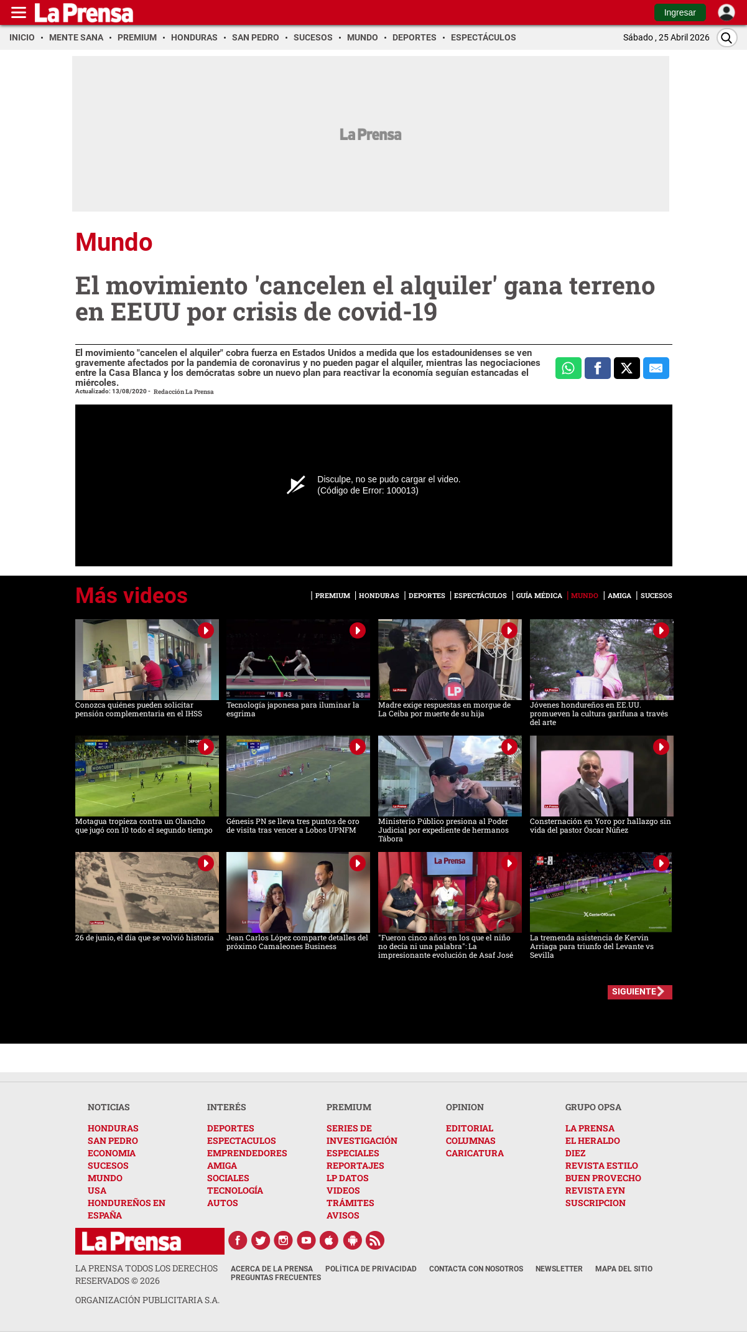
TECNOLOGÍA (235, 1190)
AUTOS (222, 1203)
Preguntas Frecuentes (276, 1277)
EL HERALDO (592, 1140)
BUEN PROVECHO (603, 1178)
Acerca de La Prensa (272, 1269)
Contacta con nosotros (476, 1269)
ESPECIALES (353, 1153)
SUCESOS (108, 1165)
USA (97, 1190)
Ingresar (680, 12)
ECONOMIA (112, 1153)
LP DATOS (348, 1178)
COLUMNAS (471, 1140)
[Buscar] (727, 37)
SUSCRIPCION (595, 1203)
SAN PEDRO (113, 1140)
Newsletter (559, 1269)
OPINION (465, 1107)
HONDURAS (113, 1128)
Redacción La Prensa (184, 392)
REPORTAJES (355, 1165)
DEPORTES (230, 1128)
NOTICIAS (109, 1107)
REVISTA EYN (595, 1190)
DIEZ (575, 1153)
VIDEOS (343, 1190)
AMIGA (222, 1165)
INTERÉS (226, 1107)
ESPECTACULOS (241, 1140)
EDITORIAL (469, 1128)
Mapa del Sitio (623, 1269)
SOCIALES (228, 1178)
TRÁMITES (350, 1203)
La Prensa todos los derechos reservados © (146, 1274)
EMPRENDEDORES (247, 1153)
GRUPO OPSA (593, 1107)
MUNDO (105, 1178)
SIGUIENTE (634, 991)
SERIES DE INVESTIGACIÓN (362, 1134)
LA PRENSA (590, 1128)
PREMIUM (349, 1107)
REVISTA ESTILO (601, 1165)
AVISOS (343, 1215)
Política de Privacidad (371, 1269)
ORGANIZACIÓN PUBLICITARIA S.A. (147, 1300)
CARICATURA (475, 1153)
